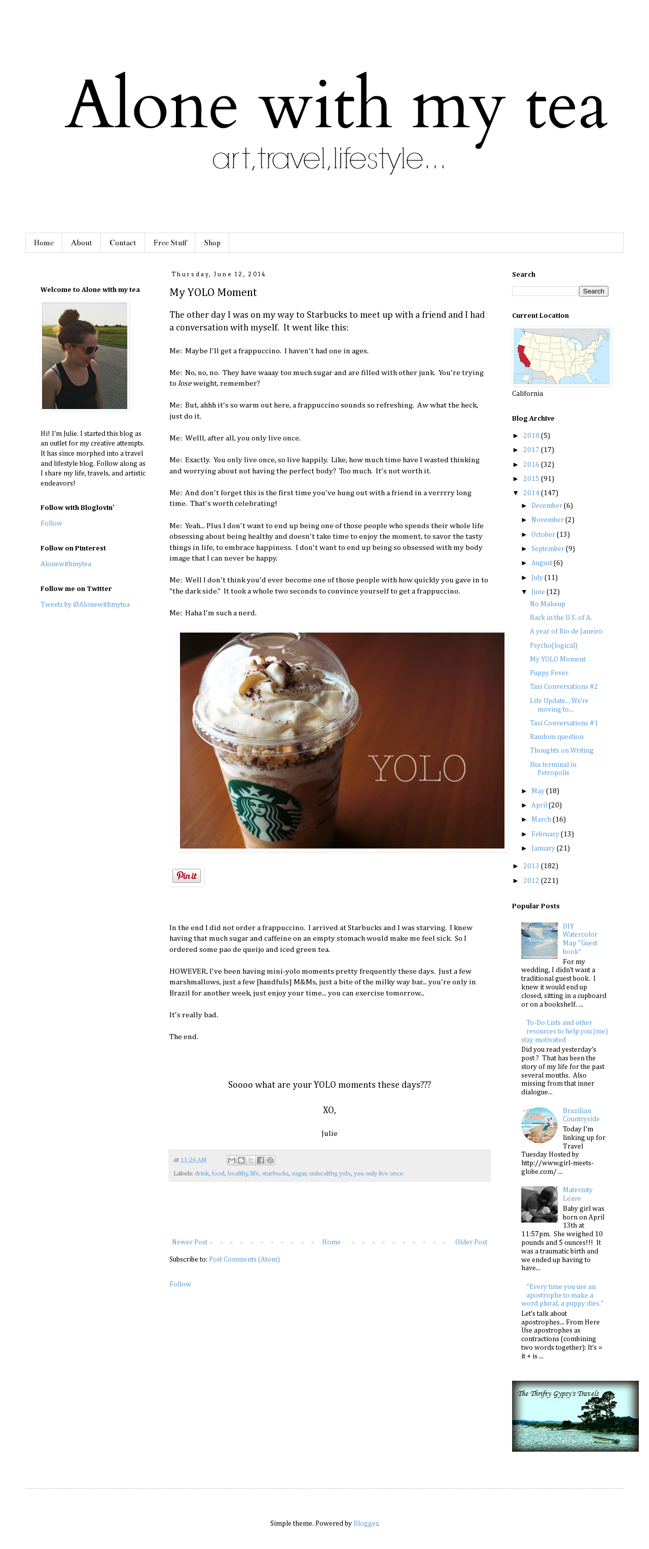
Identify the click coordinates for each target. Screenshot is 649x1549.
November (548, 520)
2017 (532, 450)
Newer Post (189, 1242)
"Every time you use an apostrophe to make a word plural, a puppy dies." (562, 1295)
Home (44, 242)
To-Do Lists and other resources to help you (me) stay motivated (564, 1031)
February (546, 834)
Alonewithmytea (66, 564)
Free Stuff (170, 242)
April (540, 805)
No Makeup (547, 604)
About (81, 242)
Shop (212, 242)
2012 (532, 880)
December (547, 505)
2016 (532, 464)
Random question (557, 737)
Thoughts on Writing (562, 750)
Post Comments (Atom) (244, 1259)
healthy (238, 1173)
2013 (532, 866)
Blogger (365, 1523)
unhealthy (323, 1173)
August (542, 563)
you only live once (379, 1173)
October (544, 534)
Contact (123, 242)
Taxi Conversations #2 (564, 686)
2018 (532, 435)
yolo (345, 1173)
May (538, 791)
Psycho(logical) (554, 645)
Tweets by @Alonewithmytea (85, 604)
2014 (532, 493)
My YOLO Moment (558, 659)
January (544, 848)
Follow (180, 1284)
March (542, 819)
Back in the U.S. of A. (561, 617)
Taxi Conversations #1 (564, 723)
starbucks (275, 1173)
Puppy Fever (549, 673)
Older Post (471, 1242)
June (539, 592)
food (218, 1173)
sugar (299, 1173)
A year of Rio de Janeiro (566, 631)
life (254, 1173)
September (548, 548)
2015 (532, 479)
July (538, 577)
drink (202, 1173)
